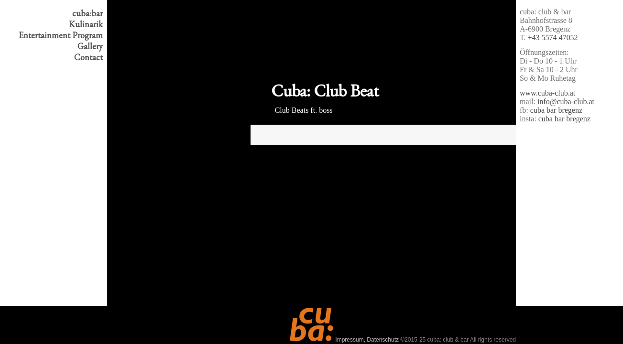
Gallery (90, 46)
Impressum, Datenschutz (367, 339)
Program (61, 35)
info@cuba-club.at (565, 101)
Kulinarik (86, 24)
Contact (88, 57)
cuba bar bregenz (556, 110)
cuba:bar (87, 13)
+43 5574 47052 (553, 37)
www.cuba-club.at (547, 93)
